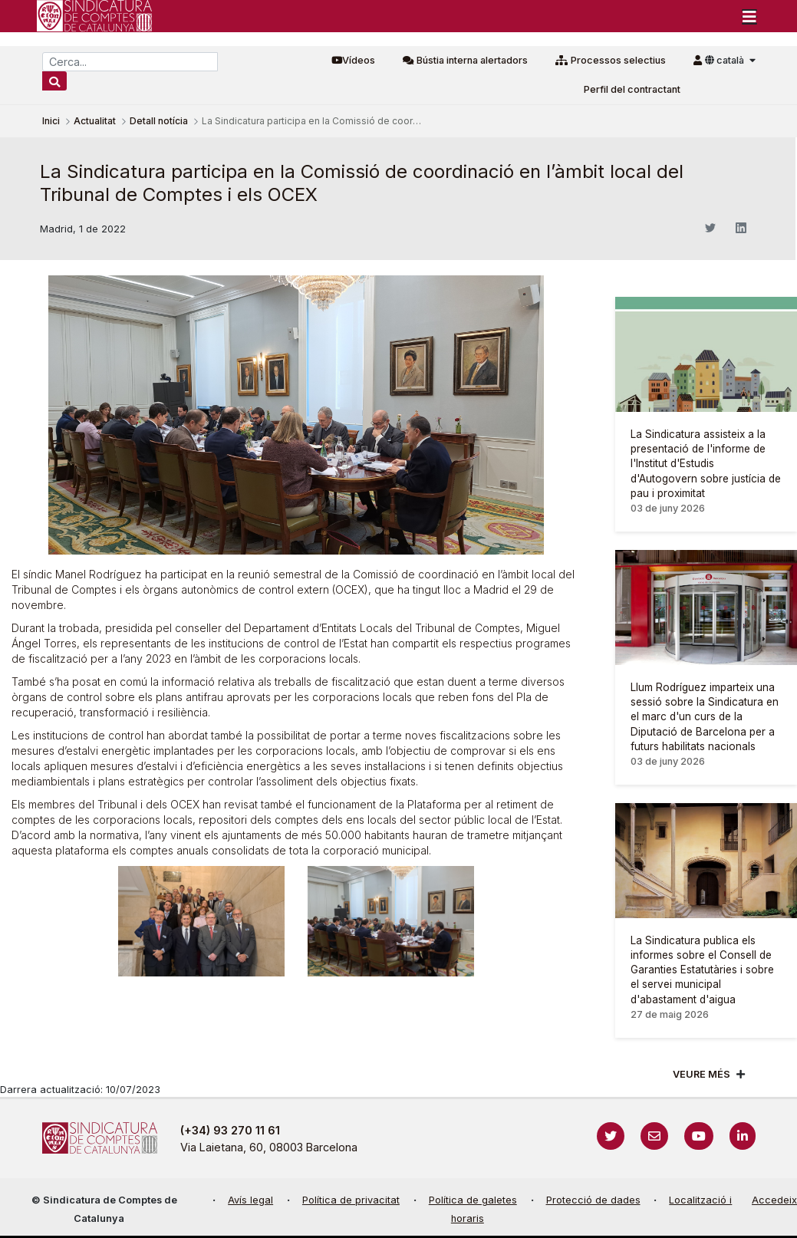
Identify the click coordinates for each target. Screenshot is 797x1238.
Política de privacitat (351, 1200)
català (725, 60)
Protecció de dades (593, 1200)
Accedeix (774, 1200)
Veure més (701, 1074)
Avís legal (250, 1200)
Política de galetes (473, 1200)
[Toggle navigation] (749, 16)
